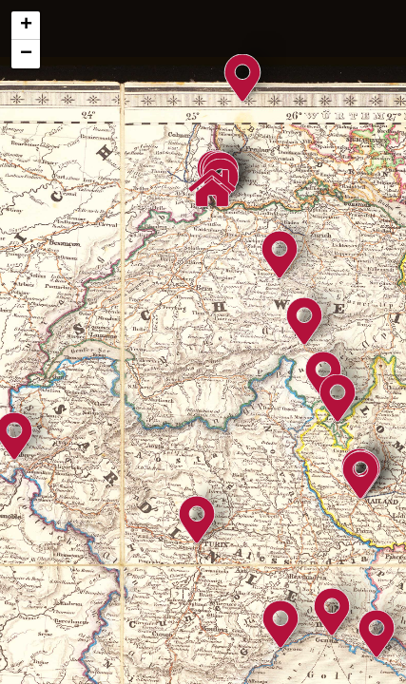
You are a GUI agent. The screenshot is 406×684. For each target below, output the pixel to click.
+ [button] (26, 25)
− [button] (26, 54)
